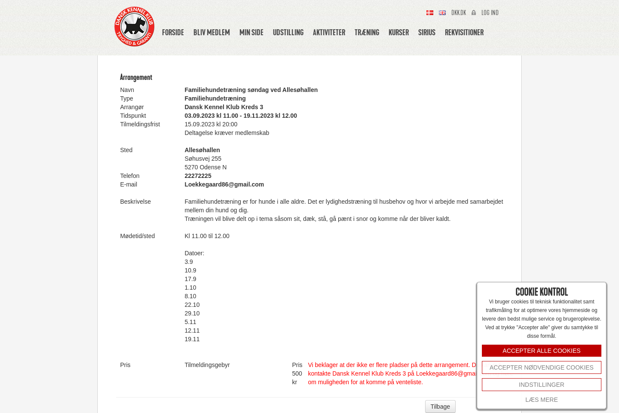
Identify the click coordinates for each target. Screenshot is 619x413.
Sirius (426, 32)
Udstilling (288, 32)
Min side (251, 32)
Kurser (399, 32)
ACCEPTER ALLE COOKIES (541, 350)
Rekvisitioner (464, 32)
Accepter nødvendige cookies (542, 367)
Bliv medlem (211, 32)
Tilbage (440, 406)
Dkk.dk (458, 13)
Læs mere (541, 399)
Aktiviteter (329, 32)
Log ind (490, 13)
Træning (367, 32)
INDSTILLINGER (541, 384)
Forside (173, 32)
